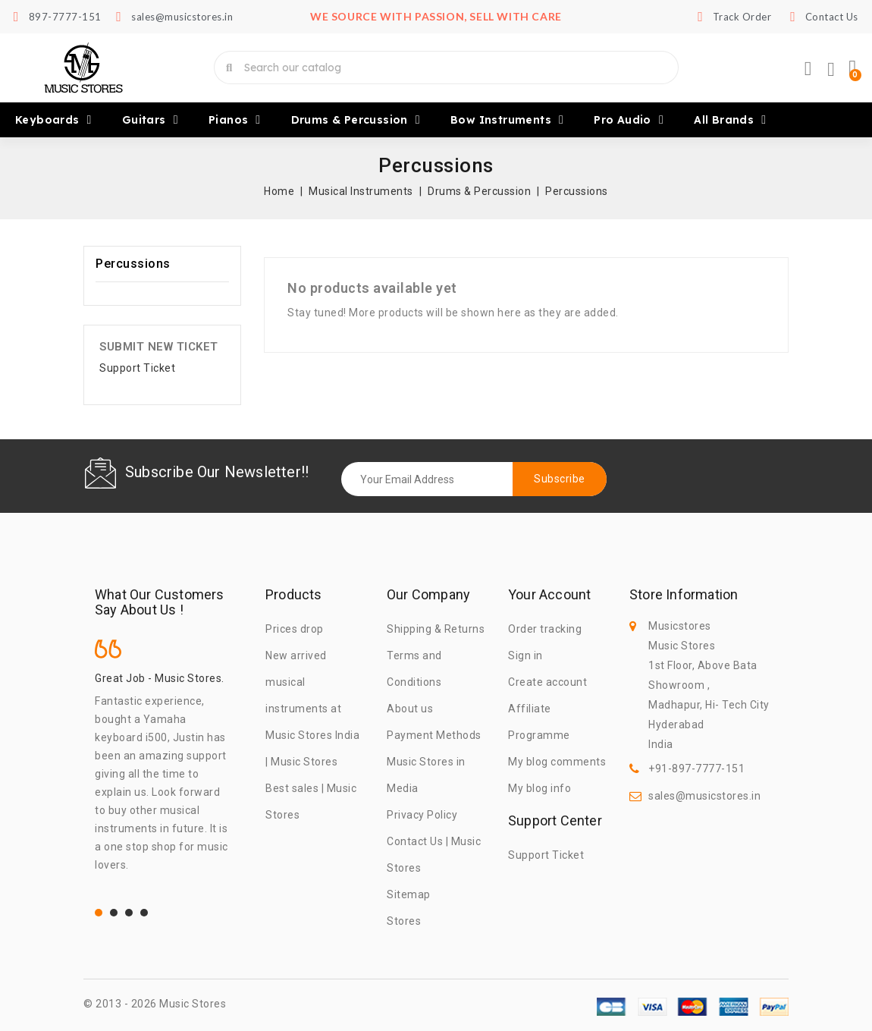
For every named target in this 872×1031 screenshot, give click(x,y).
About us (410, 709)
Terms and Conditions (414, 668)
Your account (549, 594)
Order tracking (545, 629)
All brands (730, 120)
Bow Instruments (506, 120)
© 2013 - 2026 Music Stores (154, 1004)
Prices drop (294, 629)
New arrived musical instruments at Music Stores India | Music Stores (312, 708)
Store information (683, 594)
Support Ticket (137, 368)
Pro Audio (628, 120)
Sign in (525, 655)
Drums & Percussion (355, 120)
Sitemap (409, 894)
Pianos (235, 120)
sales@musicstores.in (704, 796)
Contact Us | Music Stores (434, 854)
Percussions (133, 263)
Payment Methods (434, 735)
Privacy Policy (422, 815)
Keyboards (53, 120)
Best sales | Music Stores (310, 801)
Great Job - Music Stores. (159, 678)
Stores (404, 921)
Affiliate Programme (539, 722)
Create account (547, 682)
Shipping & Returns (436, 629)
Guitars (150, 120)
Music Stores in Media (426, 775)
